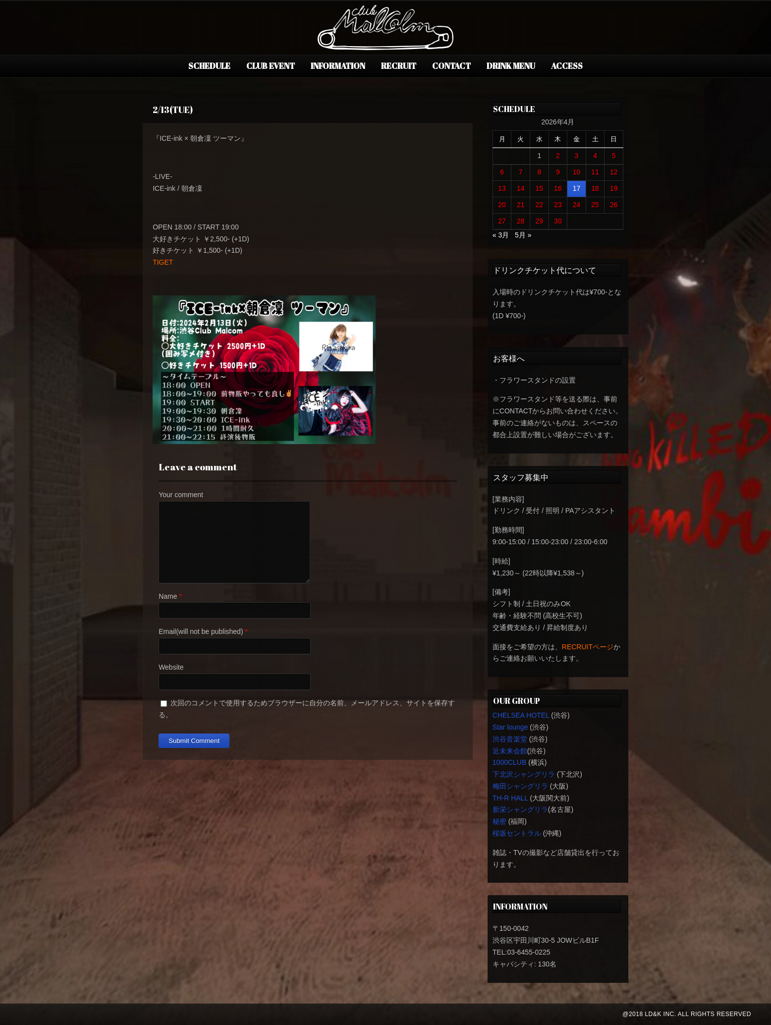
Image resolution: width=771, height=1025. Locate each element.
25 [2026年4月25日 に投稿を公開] (595, 205)
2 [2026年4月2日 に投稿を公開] (558, 156)
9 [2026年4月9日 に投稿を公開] (558, 172)
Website (171, 667)
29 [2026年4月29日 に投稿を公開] (540, 221)
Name (168, 596)
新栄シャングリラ (520, 809)
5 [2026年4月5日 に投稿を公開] (614, 156)
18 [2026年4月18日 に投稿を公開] (595, 188)
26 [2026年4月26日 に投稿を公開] (614, 205)
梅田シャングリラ (520, 786)
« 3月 (501, 235)
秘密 (499, 821)
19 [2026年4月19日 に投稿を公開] (614, 188)
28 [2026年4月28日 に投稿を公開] (521, 221)
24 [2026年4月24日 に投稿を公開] (577, 205)
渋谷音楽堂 (510, 739)
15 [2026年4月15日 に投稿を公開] (540, 188)
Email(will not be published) (201, 631)
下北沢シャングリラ (524, 774)
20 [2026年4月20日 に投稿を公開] (502, 205)
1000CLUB (510, 762)
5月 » (523, 235)
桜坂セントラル (517, 833)
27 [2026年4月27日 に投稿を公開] (502, 221)
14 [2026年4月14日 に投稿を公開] (521, 188)
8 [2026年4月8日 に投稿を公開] (539, 172)
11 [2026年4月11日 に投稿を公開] (595, 172)
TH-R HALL (510, 798)
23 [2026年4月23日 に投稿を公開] (558, 205)
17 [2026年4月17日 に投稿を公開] (577, 188)
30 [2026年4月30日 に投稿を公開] (558, 221)
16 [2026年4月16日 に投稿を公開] (558, 188)
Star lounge (510, 727)
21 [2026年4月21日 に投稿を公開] (521, 205)
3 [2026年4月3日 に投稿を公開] (577, 156)
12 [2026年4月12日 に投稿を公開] (614, 172)
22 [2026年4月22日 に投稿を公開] (540, 205)
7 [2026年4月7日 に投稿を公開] (521, 172)
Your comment (181, 495)
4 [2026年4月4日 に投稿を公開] (595, 156)
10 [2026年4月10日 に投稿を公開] (577, 172)
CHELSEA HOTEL (521, 715)
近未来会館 (510, 751)
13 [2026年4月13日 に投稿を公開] (502, 188)
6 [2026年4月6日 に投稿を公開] (502, 172)
